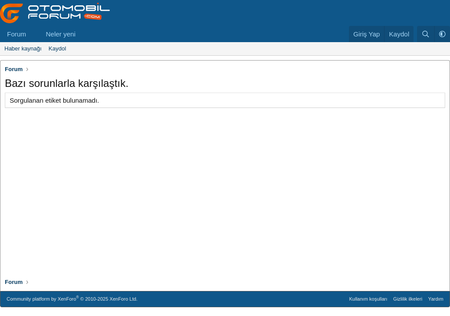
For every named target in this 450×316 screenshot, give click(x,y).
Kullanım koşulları (368, 299)
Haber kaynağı (23, 48)
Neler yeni (61, 34)
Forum (16, 34)
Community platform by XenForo (72, 298)
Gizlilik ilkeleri (407, 299)
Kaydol (57, 48)
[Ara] (425, 34)
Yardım (435, 299)
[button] (33, 34)
